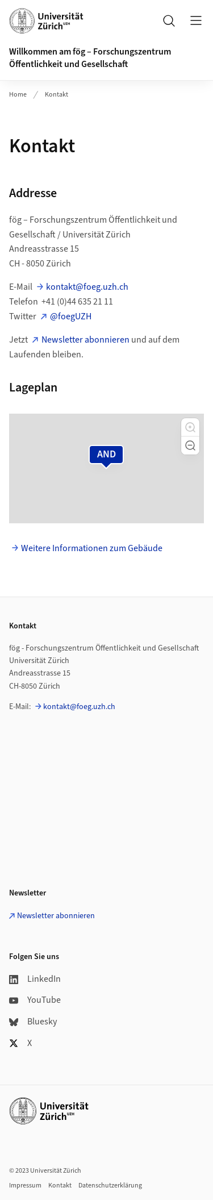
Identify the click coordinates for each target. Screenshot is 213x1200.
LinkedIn (35, 979)
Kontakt (56, 94)
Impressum (25, 1185)
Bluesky (33, 1021)
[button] (190, 427)
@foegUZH (70, 316)
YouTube (35, 1000)
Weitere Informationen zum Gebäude (91, 548)
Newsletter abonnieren (85, 340)
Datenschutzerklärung (110, 1185)
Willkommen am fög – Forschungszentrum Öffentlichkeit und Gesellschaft (90, 57)
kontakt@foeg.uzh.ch (87, 287)
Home (18, 94)
